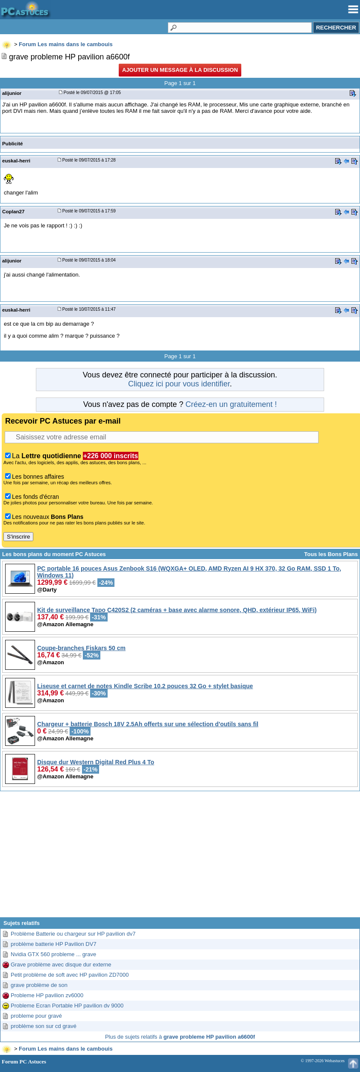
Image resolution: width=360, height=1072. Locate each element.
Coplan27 (13, 211)
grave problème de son (39, 985)
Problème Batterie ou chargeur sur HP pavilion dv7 (73, 934)
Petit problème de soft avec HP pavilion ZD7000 (70, 975)
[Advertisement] (180, 857)
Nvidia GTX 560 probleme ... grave (53, 954)
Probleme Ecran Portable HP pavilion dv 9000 (67, 1005)
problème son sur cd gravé (43, 1026)
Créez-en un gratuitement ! (231, 404)
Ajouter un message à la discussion (180, 70)
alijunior (11, 93)
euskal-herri (16, 160)
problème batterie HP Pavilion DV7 (54, 944)
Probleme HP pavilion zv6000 (47, 995)
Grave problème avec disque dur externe (61, 964)
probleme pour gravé (36, 1016)
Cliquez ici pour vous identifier (179, 384)
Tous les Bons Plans (331, 554)
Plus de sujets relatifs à (180, 1037)
